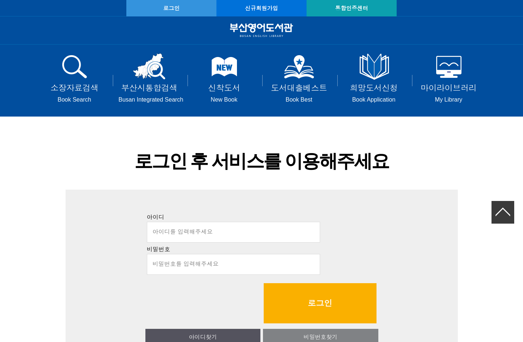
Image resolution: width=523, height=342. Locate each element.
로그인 (188, 8)
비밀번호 (158, 253)
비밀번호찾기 (305, 295)
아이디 (155, 221)
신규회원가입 (261, 8)
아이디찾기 (218, 295)
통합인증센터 (334, 8)
